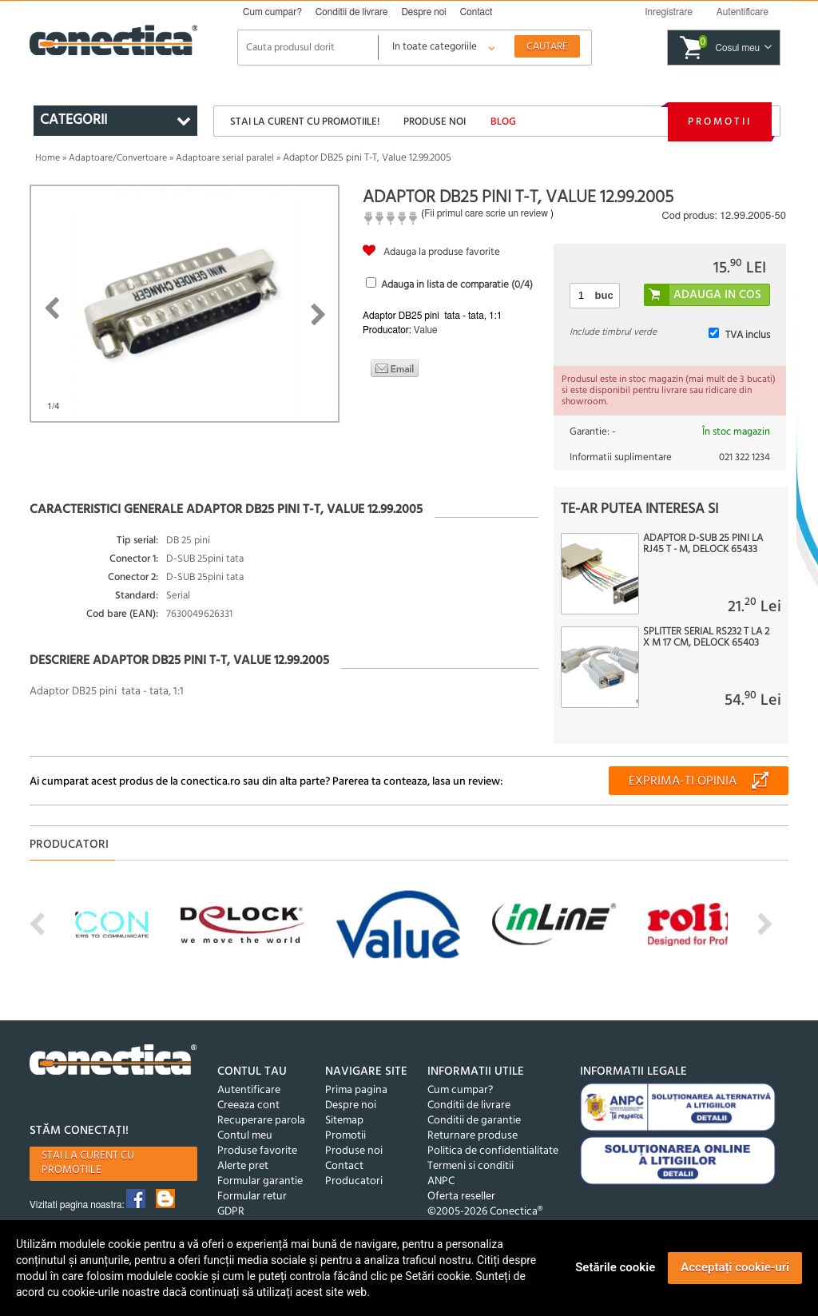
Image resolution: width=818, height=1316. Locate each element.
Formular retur (252, 1196)
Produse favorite (257, 1151)
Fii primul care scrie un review (486, 213)
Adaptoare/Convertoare (118, 158)
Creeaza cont (248, 1105)
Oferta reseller (461, 1196)
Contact (476, 12)
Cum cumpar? (272, 12)
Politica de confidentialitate (492, 1151)
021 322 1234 (744, 457)
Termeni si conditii (470, 1166)
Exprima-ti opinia (683, 781)
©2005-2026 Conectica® (484, 1212)
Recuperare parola (261, 1120)
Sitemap (344, 1120)
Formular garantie (260, 1181)
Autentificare (248, 1090)
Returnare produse (472, 1136)
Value (426, 330)
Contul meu (244, 1136)
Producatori (354, 1181)
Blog (503, 121)
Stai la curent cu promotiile (88, 1163)
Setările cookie (615, 1267)
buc (604, 295)
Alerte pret (242, 1166)
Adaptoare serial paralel (225, 158)
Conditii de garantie (474, 1120)
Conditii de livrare (352, 12)
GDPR (230, 1212)
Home (47, 158)
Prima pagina (356, 1090)
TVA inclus (747, 335)
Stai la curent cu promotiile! (304, 121)
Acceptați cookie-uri (735, 1267)
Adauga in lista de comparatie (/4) (457, 284)
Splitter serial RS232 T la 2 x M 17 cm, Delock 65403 (706, 637)
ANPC (441, 1181)
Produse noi (434, 121)
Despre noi (423, 12)
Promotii (720, 121)
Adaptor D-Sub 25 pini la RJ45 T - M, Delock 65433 (703, 544)
